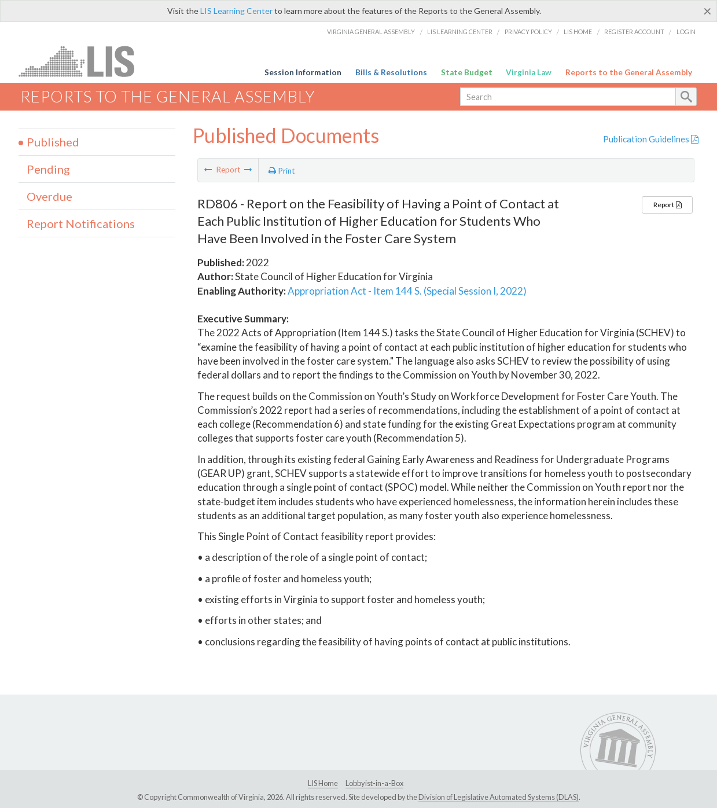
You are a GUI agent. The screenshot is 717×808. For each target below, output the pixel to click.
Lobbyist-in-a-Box (374, 783)
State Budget (466, 72)
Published (53, 142)
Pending (48, 169)
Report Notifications (81, 223)
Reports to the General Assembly (628, 72)
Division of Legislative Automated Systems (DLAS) (498, 797)
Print (282, 170)
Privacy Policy (528, 31)
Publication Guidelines (650, 139)
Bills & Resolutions (391, 72)
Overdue (49, 196)
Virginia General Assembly (371, 31)
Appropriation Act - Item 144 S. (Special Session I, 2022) (407, 291)
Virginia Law (528, 72)
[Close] (707, 11)
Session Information (302, 72)
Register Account (634, 31)
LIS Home (578, 31)
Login (686, 31)
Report (667, 204)
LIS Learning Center (236, 11)
